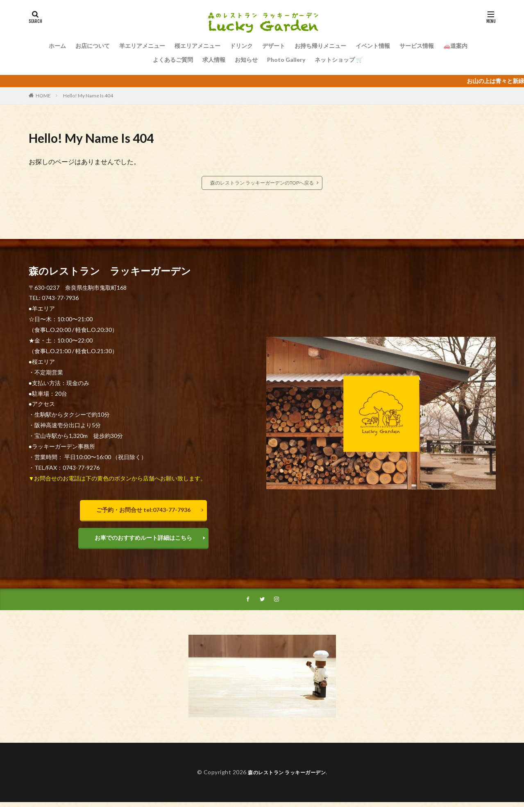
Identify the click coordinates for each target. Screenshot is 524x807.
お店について (92, 45)
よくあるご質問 (173, 59)
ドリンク (241, 45)
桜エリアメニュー (197, 45)
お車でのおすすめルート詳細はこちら (143, 539)
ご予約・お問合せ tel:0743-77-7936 (143, 509)
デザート (273, 45)
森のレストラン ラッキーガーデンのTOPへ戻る (262, 183)
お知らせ (246, 59)
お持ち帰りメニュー (320, 45)
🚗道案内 (455, 45)
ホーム (57, 45)
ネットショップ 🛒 (339, 59)
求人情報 (213, 59)
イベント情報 (373, 45)
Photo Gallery (286, 59)
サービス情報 (416, 45)
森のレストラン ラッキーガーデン (287, 776)
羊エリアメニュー (142, 45)
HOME (43, 95)
